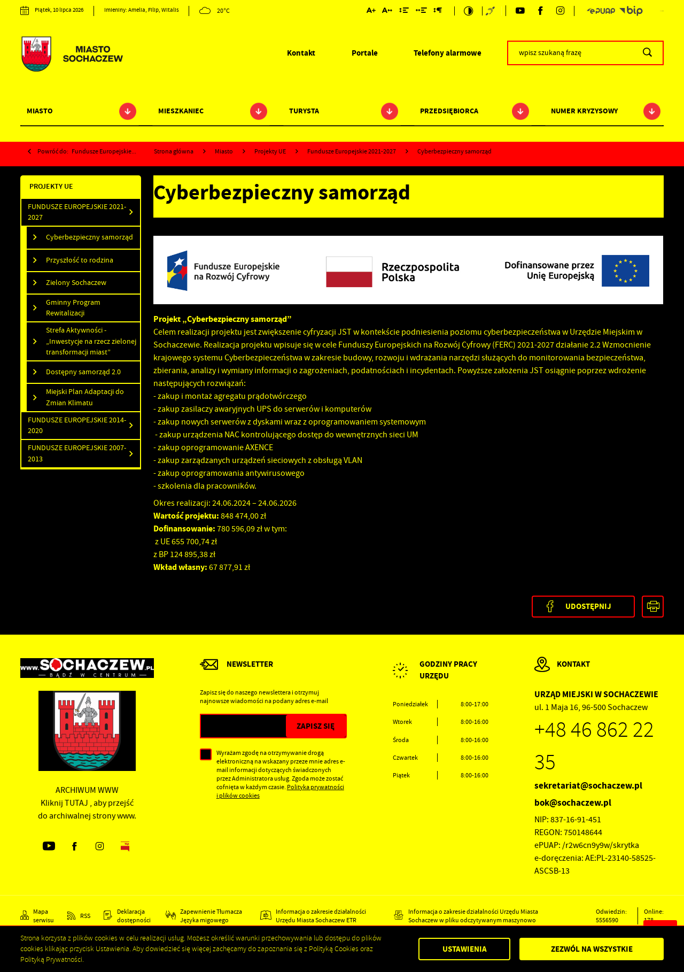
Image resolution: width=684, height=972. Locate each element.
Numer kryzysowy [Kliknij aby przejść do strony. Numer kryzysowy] (584, 111)
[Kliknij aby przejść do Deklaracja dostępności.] (128, 915)
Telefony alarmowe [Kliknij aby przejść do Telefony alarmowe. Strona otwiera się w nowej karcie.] (447, 53)
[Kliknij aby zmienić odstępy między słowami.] (421, 12)
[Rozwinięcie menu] (440, 679)
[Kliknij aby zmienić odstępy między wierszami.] (404, 12)
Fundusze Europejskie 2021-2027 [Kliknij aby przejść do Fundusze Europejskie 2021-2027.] (77, 212)
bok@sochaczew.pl (572, 803)
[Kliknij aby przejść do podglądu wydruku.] (653, 607)
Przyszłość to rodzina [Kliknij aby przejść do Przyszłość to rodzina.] (79, 260)
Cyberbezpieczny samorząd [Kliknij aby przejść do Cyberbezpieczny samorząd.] (89, 237)
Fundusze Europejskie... (104, 151)
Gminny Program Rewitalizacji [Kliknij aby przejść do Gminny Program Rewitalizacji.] (73, 308)
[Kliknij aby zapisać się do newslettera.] (316, 726)
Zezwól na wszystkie (592, 949)
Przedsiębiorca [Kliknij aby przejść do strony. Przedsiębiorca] (449, 111)
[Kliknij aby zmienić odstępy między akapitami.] (437, 12)
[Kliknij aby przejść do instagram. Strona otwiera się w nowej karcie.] (560, 11)
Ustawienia (464, 949)
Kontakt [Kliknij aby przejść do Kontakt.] (301, 53)
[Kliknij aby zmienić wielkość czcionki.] (370, 12)
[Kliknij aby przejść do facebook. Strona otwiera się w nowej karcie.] (540, 11)
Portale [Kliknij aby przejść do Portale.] (365, 53)
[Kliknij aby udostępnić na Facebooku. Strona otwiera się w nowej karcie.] (583, 607)
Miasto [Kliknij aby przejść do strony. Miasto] (40, 111)
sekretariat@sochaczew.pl (588, 786)
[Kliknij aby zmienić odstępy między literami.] (387, 12)
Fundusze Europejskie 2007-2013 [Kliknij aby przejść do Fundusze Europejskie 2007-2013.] (77, 453)
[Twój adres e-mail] (243, 726)
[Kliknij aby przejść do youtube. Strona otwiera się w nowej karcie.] (520, 11)
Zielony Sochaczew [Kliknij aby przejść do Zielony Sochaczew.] (76, 282)
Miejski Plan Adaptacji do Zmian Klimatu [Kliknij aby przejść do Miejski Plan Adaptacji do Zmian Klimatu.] (85, 397)
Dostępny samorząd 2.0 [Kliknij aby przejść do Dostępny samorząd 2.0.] (83, 371)
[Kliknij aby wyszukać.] (647, 53)
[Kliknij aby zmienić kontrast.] (468, 11)
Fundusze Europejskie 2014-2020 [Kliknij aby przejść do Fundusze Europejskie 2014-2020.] (77, 425)
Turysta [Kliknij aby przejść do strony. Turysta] (304, 111)
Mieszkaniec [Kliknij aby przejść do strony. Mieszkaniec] (181, 111)
